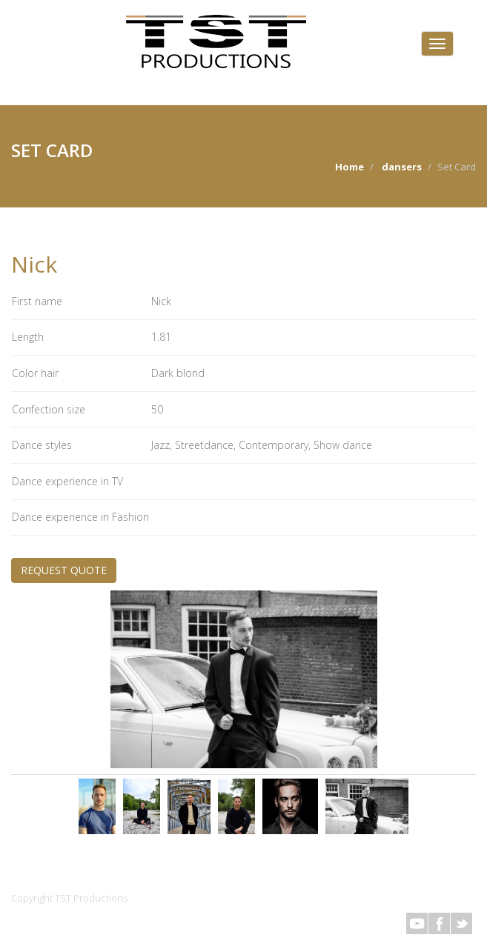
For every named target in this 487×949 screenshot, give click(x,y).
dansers (402, 166)
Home (349, 166)
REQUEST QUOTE (64, 570)
